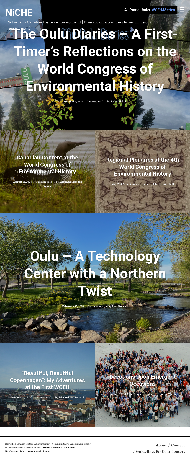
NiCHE (19, 12)
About (161, 445)
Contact (178, 445)
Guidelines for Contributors (160, 451)
